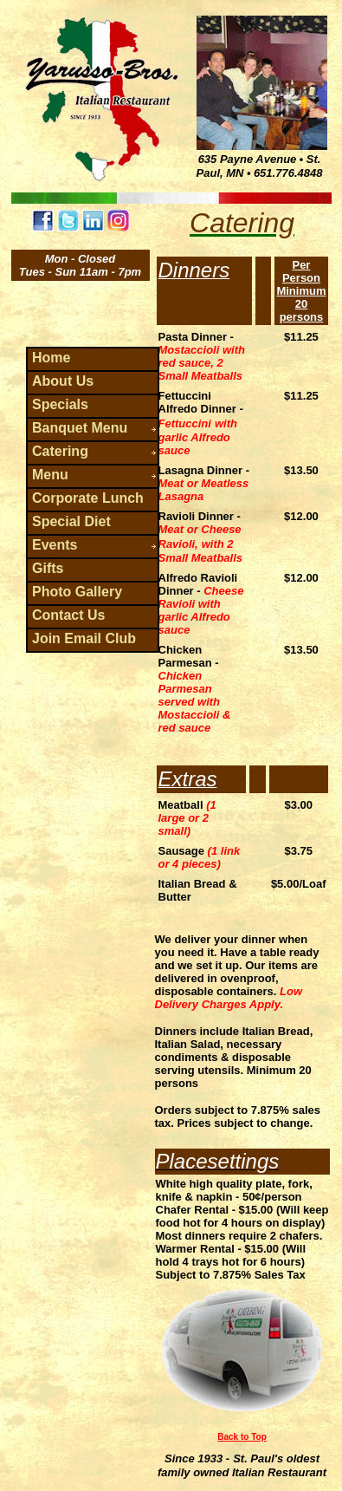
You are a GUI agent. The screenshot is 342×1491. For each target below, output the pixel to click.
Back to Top (241, 1437)
